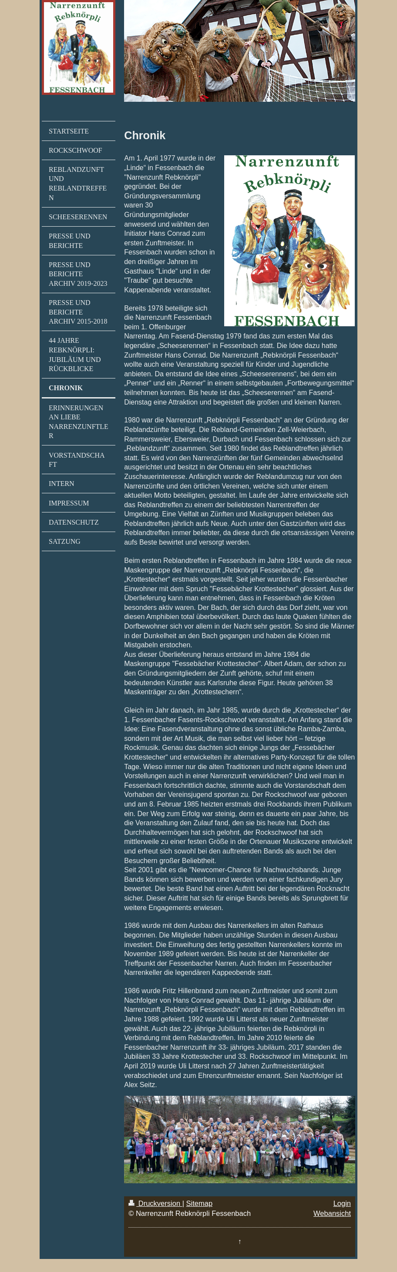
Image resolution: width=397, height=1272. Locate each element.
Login (342, 1203)
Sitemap (199, 1203)
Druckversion (155, 1203)
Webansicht (332, 1213)
